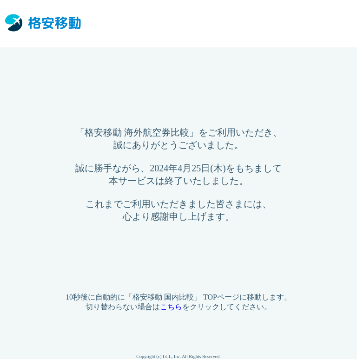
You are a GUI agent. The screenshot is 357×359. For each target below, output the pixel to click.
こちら (171, 307)
